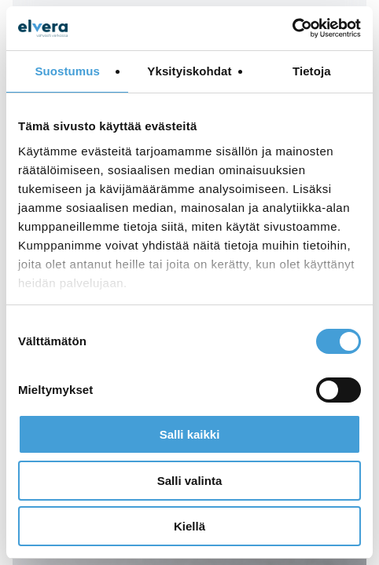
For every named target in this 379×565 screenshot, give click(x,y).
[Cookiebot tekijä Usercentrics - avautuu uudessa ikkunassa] (292, 28)
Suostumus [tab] (67, 71)
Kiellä (189, 526)
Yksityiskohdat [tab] (189, 71)
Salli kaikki (190, 434)
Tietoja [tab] (312, 71)
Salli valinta (190, 480)
